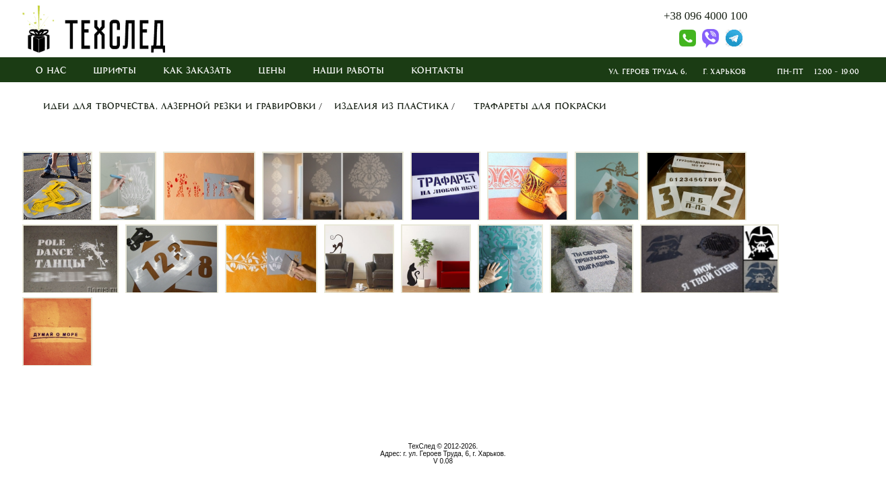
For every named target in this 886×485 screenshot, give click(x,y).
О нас (51, 70)
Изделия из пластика (391, 106)
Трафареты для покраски (540, 106)
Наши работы (348, 70)
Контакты (437, 70)
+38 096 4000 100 (705, 15)
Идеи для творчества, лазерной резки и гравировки (179, 106)
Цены (272, 70)
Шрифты (114, 70)
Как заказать (197, 70)
